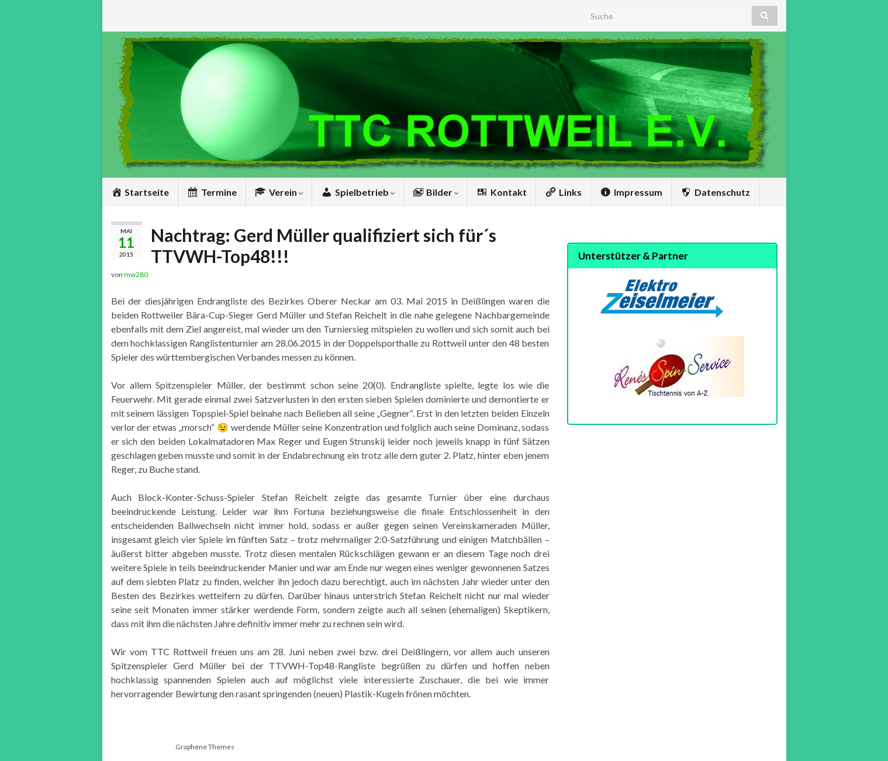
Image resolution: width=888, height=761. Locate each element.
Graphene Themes (204, 746)
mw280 (136, 274)
